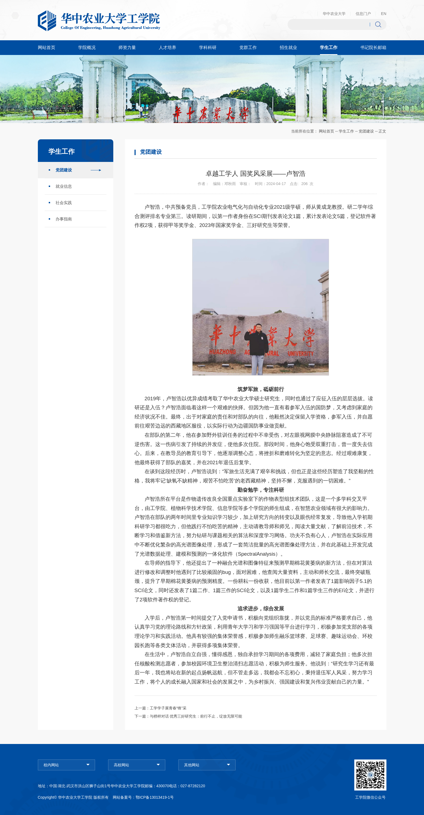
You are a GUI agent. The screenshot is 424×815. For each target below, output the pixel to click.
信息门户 (363, 13)
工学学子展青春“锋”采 (168, 708)
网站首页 (326, 131)
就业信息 (64, 186)
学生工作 (346, 131)
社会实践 (64, 202)
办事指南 (64, 219)
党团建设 (366, 131)
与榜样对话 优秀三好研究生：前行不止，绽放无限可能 (196, 716)
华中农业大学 (334, 13)
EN (383, 13)
